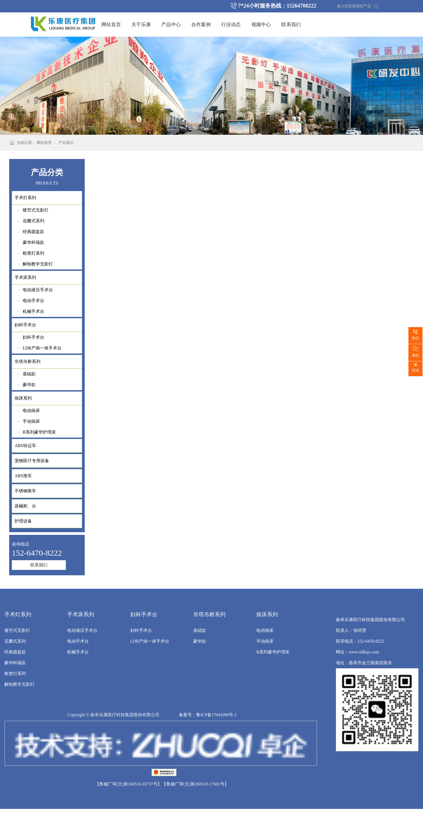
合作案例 (201, 24)
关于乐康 (141, 24)
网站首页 (111, 24)
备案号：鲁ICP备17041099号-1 (208, 714)
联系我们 (291, 24)
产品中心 (171, 24)
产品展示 (66, 143)
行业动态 (231, 24)
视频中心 (261, 24)
